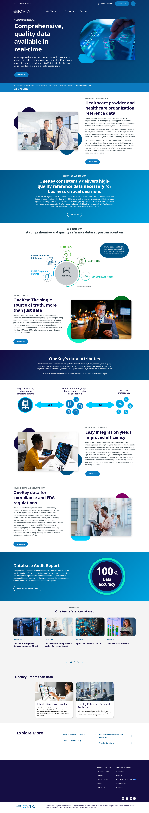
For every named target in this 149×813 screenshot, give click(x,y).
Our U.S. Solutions (41, 85)
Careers (100, 775)
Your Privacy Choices (124, 779)
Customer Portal (103, 771)
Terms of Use (121, 783)
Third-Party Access (123, 767)
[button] (68, 663)
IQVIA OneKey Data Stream (88, 643)
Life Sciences (53, 85)
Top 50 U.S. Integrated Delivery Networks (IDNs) (25, 644)
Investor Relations (104, 767)
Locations (20, 85)
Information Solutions (65, 85)
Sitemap (119, 787)
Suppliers (120, 771)
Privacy (119, 775)
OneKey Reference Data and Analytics (94, 705)
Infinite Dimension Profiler (52, 704)
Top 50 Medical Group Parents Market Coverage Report (58, 644)
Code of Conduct (103, 779)
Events (99, 783)
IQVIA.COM (17, 4)
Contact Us (101, 787)
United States (30, 85)
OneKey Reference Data (118, 643)
